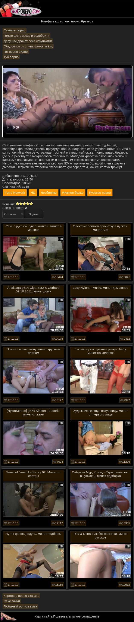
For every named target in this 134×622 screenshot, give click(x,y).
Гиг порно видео (16, 51)
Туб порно (11, 57)
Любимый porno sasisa (20, 606)
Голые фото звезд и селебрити (26, 35)
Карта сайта (44, 616)
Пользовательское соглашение (76, 616)
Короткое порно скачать (21, 595)
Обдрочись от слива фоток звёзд (28, 46)
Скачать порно (14, 30)
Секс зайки (12, 601)
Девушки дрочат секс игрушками (28, 41)
